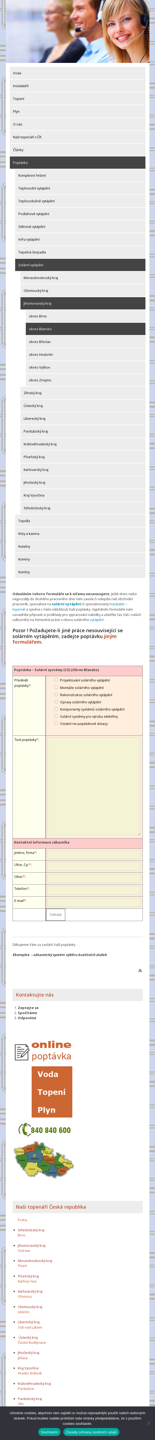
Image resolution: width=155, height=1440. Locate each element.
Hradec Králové (30, 1372)
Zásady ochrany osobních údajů (91, 1432)
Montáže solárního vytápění (82, 686)
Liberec (24, 1311)
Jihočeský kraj (34, 482)
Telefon (20, 888)
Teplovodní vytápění (34, 188)
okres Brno (38, 316)
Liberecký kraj (34, 418)
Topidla (24, 520)
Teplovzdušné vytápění (36, 201)
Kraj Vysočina (34, 495)
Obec (18, 876)
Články (18, 149)
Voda (17, 73)
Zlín (21, 1403)
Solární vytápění (30, 265)
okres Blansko (40, 328)
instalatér (115, 604)
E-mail (19, 900)
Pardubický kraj (36, 431)
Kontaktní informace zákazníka (41, 841)
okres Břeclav (40, 341)
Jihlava (23, 1357)
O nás (17, 124)
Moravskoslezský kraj (41, 277)
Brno (22, 1234)
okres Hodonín (41, 354)
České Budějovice (32, 1342)
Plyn (16, 111)
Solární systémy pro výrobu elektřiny (89, 715)
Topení (18, 98)
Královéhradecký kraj (40, 444)
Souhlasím (49, 1432)
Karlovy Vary (27, 1280)
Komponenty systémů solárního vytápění (92, 708)
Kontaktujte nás (35, 994)
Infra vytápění (29, 239)
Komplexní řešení (32, 175)
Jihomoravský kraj (37, 303)
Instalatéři (21, 85)
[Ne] (148, 1423)
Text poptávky (25, 738)
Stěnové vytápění (31, 226)
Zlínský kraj (32, 392)
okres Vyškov (39, 367)
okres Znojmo (40, 380)
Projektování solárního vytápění (85, 679)
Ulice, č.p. (21, 864)
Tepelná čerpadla (32, 252)
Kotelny (24, 546)
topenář (132, 604)
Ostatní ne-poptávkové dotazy (84, 723)
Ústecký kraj (33, 405)
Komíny (24, 559)
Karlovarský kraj (36, 469)
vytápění (78, 619)
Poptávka (20, 162)
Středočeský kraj (37, 508)
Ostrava (24, 1249)
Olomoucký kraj (36, 290)
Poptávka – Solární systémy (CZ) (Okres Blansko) (56, 669)
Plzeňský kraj (34, 456)
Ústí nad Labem (30, 1326)
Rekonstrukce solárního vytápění (86, 694)
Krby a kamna (28, 533)
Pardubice (26, 1387)
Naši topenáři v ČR (27, 137)
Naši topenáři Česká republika (51, 1206)
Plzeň (22, 1265)
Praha (22, 1219)
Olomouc (25, 1295)
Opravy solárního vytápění (80, 701)
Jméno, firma (24, 852)
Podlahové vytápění (33, 213)
